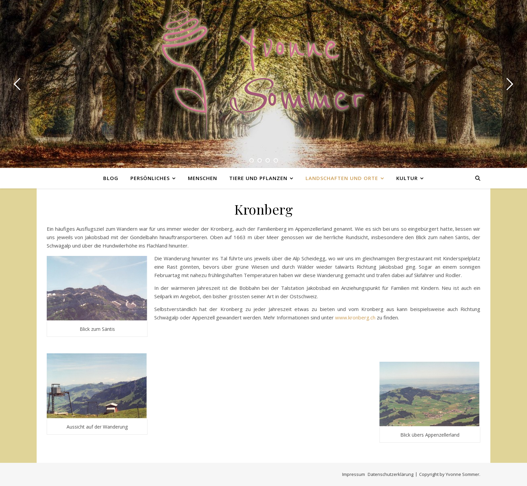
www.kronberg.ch (355, 317)
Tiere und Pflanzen (258, 178)
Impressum (353, 474)
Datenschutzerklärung (390, 474)
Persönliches (150, 178)
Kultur (407, 178)
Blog (110, 178)
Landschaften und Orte (342, 178)
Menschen (202, 178)
